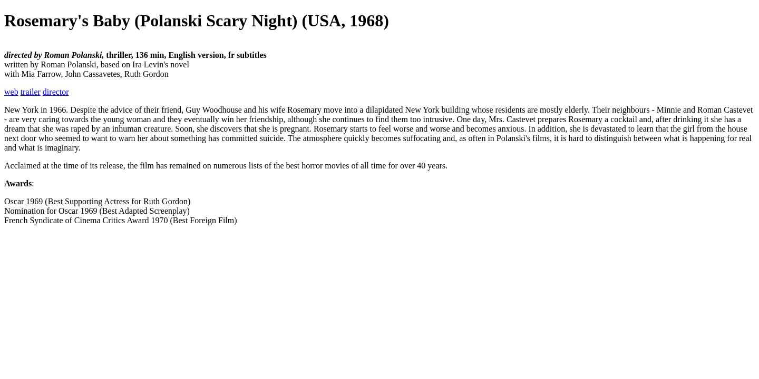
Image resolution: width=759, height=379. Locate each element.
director (56, 91)
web (11, 91)
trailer (31, 91)
